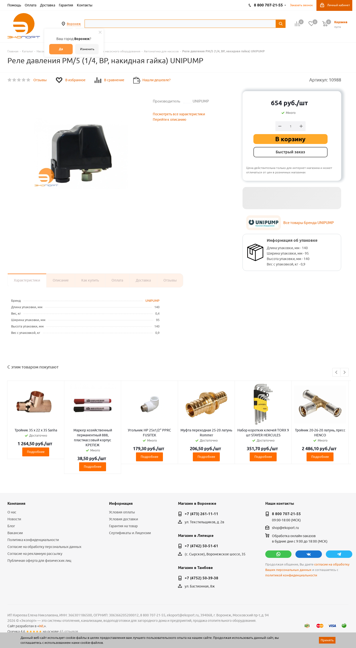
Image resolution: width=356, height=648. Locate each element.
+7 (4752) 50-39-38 (201, 578)
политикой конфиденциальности (291, 575)
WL (41, 626)
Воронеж (74, 24)
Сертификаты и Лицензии (130, 533)
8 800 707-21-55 (286, 514)
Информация (121, 503)
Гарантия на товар (123, 526)
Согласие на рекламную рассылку (34, 554)
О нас (11, 512)
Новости (14, 519)
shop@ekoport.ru (285, 528)
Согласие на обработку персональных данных (44, 547)
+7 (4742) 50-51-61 (201, 546)
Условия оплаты (122, 512)
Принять (327, 640)
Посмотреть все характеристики (179, 114)
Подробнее (35, 452)
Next (344, 372)
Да (61, 49)
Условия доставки (123, 519)
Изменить (87, 49)
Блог (11, 526)
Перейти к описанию (169, 120)
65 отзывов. (69, 631)
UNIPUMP (152, 301)
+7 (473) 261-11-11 (201, 514)
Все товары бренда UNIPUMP (308, 223)
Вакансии (15, 533)
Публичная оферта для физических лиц (39, 561)
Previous (337, 372)
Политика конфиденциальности (33, 540)
